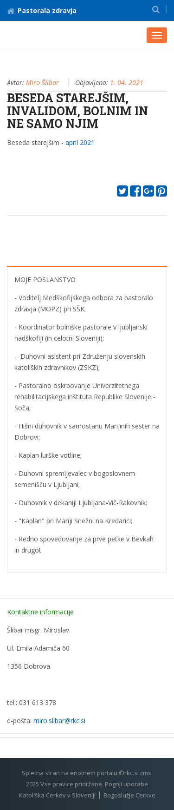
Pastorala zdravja (42, 10)
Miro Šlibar (42, 82)
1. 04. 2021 (126, 82)
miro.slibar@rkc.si (59, 720)
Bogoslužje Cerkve (129, 795)
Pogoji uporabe (126, 784)
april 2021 (80, 142)
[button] (156, 9)
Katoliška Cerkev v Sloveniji (57, 795)
